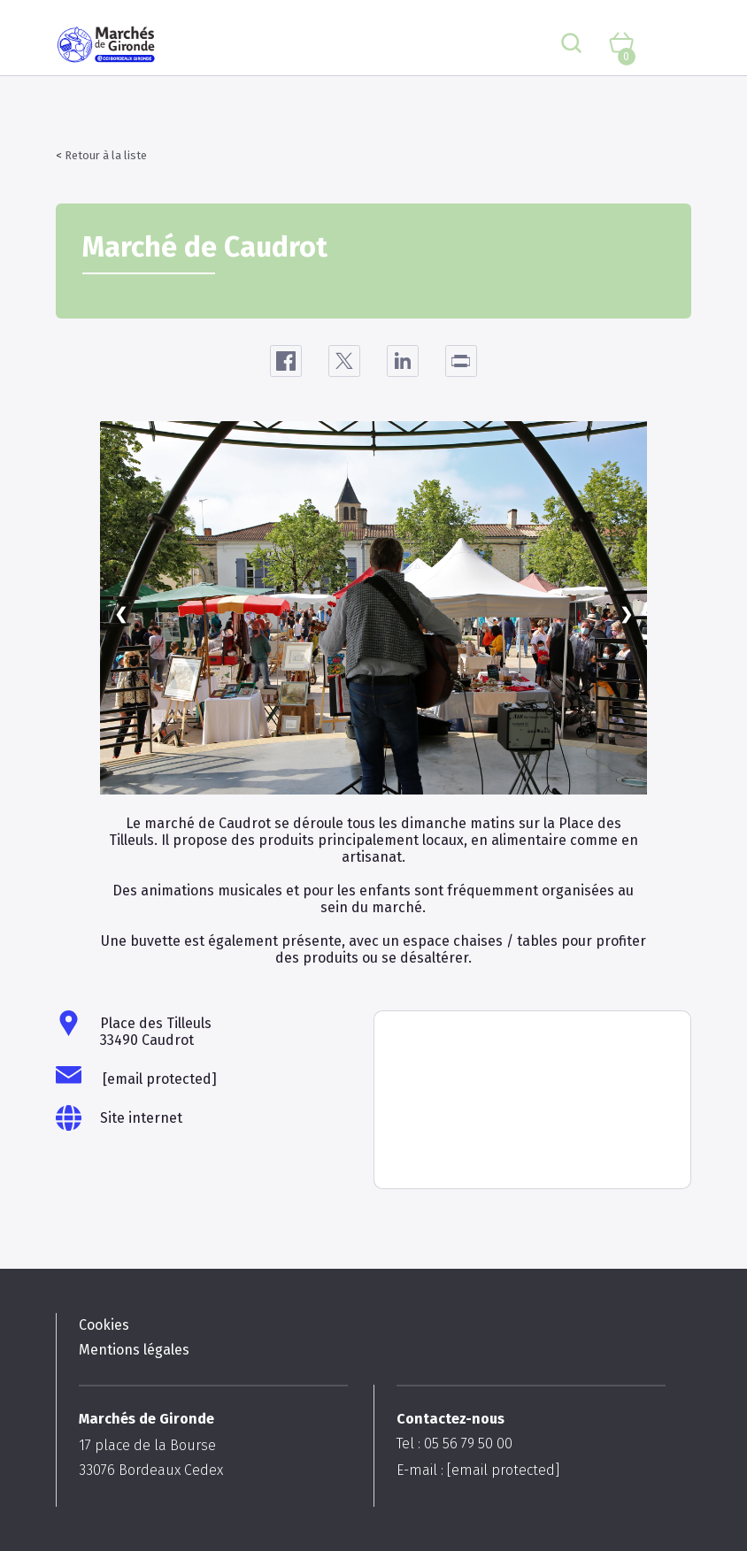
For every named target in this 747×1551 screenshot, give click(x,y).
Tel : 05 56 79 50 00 (454, 1443)
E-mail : (478, 1470)
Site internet (141, 1118)
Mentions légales (134, 1349)
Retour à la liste (106, 155)
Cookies (104, 1325)
